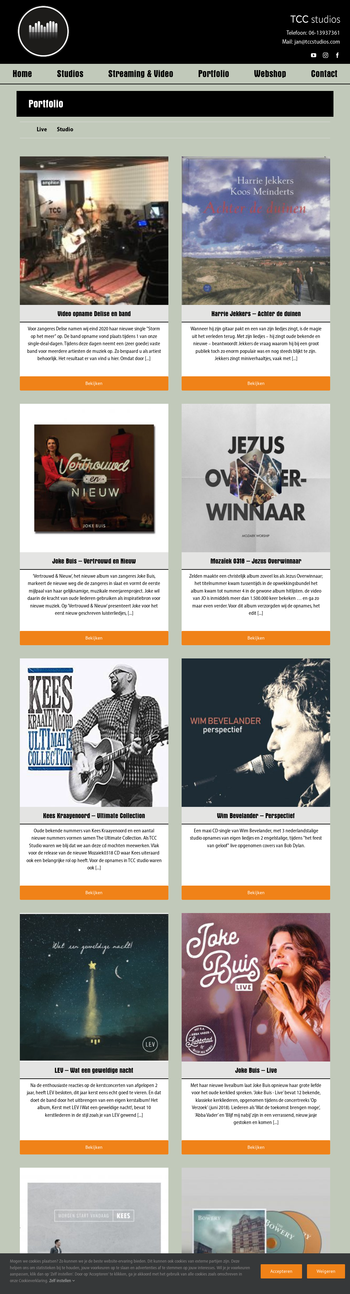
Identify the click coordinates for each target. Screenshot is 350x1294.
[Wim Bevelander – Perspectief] (256, 661)
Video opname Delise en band (94, 314)
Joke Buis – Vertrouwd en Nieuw (94, 561)
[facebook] (337, 55)
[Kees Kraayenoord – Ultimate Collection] (94, 661)
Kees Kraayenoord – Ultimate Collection (94, 816)
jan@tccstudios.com (317, 42)
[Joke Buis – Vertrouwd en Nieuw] (94, 407)
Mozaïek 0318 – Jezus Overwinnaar (255, 561)
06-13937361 (324, 33)
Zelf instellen (62, 1281)
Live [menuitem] (42, 130)
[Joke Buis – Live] (256, 916)
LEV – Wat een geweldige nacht (94, 1070)
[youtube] (313, 55)
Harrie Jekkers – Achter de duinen (256, 314)
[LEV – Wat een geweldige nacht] (94, 916)
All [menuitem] (23, 130)
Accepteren (281, 1271)
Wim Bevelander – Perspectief (256, 816)
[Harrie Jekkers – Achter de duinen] (256, 159)
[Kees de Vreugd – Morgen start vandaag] (94, 1171)
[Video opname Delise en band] (94, 159)
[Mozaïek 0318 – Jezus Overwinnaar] (256, 407)
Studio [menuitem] (65, 130)
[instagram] (325, 55)
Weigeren (326, 1271)
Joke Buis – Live (256, 1070)
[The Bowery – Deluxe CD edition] (256, 1171)
